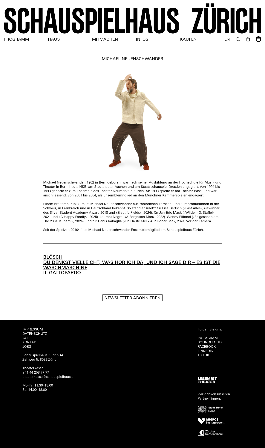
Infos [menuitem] (142, 39)
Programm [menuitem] (16, 39)
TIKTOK (203, 355)
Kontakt (30, 342)
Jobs (26, 347)
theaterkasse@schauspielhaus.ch (49, 377)
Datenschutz (34, 334)
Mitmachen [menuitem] (105, 39)
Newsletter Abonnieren (132, 298)
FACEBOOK (207, 347)
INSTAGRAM (208, 338)
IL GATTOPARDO (62, 273)
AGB (26, 338)
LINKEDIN (205, 351)
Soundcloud (210, 342)
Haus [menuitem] (54, 39)
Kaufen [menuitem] (188, 39)
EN (227, 39)
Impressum (32, 329)
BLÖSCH (52, 257)
